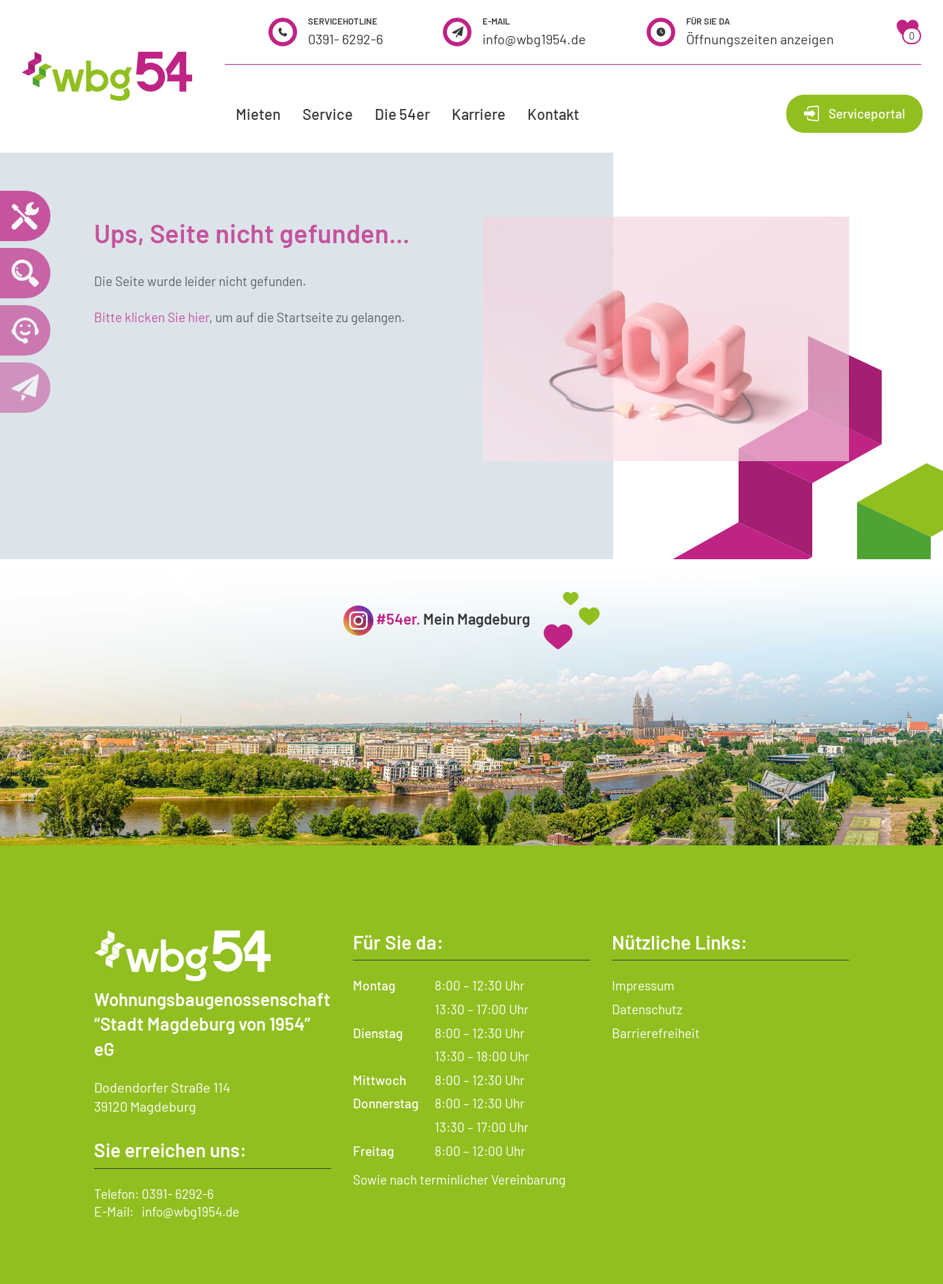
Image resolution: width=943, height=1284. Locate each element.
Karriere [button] (479, 114)
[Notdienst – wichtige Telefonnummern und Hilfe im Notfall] (25, 216)
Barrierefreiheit (656, 1033)
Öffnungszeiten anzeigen (760, 39)
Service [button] (328, 114)
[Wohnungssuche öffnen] (25, 273)
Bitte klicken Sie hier (151, 317)
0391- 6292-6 (345, 39)
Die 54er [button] (402, 114)
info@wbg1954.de (534, 39)
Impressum (643, 985)
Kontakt (553, 114)
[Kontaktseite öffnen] (25, 387)
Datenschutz (647, 1009)
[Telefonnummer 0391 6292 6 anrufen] (25, 330)
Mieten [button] (258, 114)
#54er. (398, 618)
